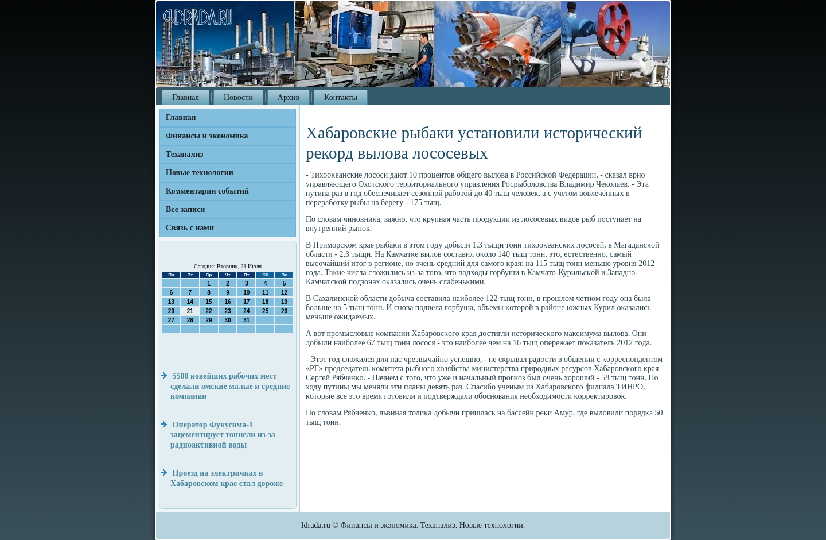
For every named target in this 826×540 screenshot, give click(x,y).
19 (284, 302)
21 (190, 311)
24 (246, 311)
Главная (185, 97)
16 (227, 302)
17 (246, 302)
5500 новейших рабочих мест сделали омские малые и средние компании (230, 386)
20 (171, 311)
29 (209, 320)
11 (265, 293)
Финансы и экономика (207, 136)
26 (284, 311)
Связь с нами (190, 227)
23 (227, 311)
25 (265, 311)
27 (171, 320)
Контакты (340, 97)
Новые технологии (199, 172)
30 (227, 320)
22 (209, 311)
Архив (288, 97)
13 (171, 302)
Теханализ (184, 154)
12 (284, 293)
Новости (238, 97)
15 (209, 302)
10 (246, 293)
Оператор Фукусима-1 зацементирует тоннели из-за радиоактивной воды (222, 435)
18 (265, 302)
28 (190, 320)
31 (246, 320)
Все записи (185, 209)
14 (190, 302)
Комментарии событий (207, 191)
